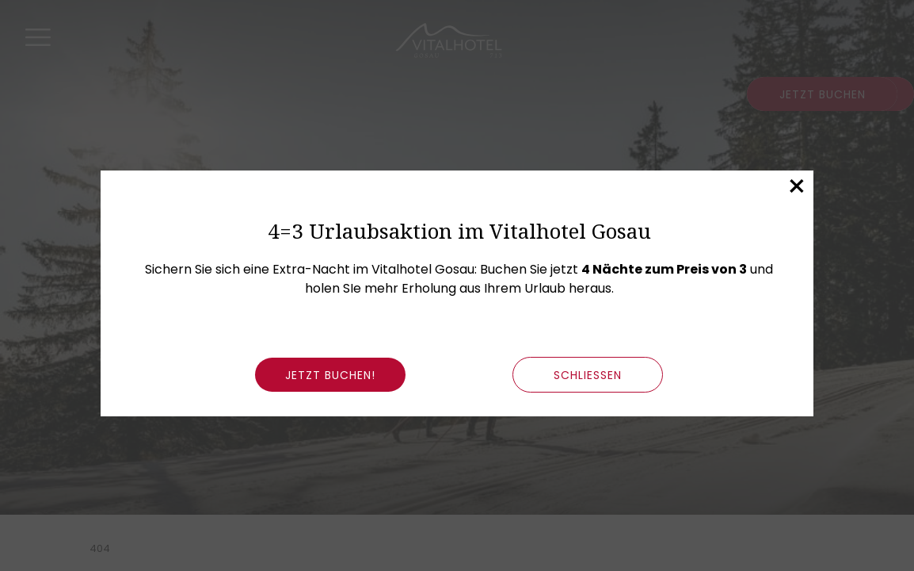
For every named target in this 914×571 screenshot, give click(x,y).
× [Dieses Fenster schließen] (796, 186)
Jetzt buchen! (330, 375)
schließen (588, 375)
